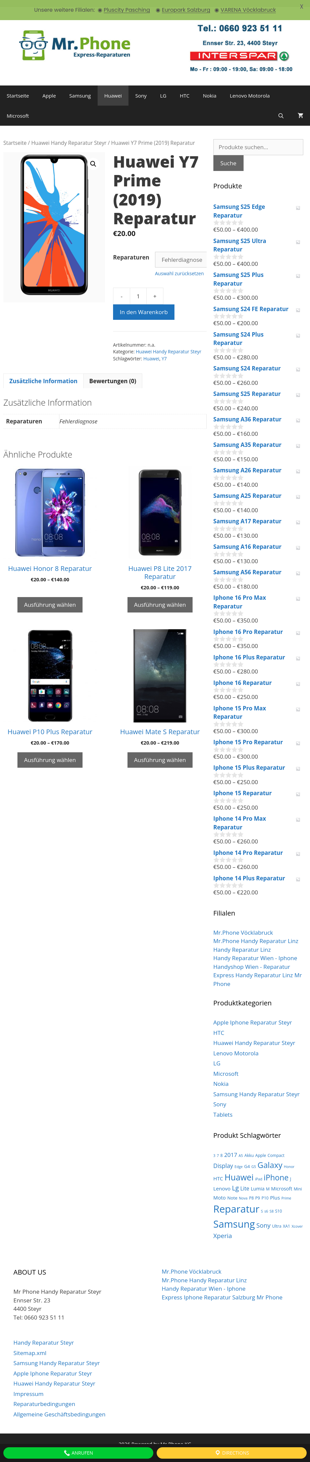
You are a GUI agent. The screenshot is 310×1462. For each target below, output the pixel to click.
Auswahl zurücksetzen (179, 266)
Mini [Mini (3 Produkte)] (298, 1182)
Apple (49, 88)
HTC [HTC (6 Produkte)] (218, 1171)
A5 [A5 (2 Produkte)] (241, 1148)
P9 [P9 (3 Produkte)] (257, 1191)
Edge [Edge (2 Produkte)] (239, 1159)
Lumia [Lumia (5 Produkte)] (257, 1181)
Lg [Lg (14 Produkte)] (235, 1181)
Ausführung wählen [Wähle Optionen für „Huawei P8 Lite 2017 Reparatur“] (160, 597)
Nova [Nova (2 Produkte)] (243, 1191)
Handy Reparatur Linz (242, 942)
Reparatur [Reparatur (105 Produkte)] (236, 1201)
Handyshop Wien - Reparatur (251, 959)
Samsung (80, 88)
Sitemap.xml (29, 1345)
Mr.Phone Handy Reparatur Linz (255, 934)
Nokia (209, 88)
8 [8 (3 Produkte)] (221, 1148)
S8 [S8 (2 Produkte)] (272, 1204)
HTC (185, 88)
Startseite (18, 88)
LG (163, 88)
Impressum (28, 1386)
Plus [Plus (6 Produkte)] (275, 1190)
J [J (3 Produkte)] (290, 1172)
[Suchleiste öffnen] (281, 109)
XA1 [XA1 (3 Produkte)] (286, 1219)
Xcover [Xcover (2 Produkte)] (297, 1219)
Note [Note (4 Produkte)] (232, 1191)
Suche (228, 156)
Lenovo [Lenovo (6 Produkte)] (221, 1181)
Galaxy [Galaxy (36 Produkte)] (270, 1157)
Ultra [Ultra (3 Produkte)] (276, 1219)
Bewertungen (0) (112, 373)
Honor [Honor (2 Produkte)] (289, 1159)
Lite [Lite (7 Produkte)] (244, 1181)
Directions (231, 1453)
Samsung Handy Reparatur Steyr (256, 1087)
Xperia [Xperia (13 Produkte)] (222, 1228)
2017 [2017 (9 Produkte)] (230, 1148)
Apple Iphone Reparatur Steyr (252, 1015)
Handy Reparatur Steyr (43, 1335)
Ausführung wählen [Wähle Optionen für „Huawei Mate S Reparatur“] (160, 753)
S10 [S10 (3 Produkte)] (278, 1204)
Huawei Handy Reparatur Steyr (68, 135)
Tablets (222, 1107)
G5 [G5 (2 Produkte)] (253, 1159)
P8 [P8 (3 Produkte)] (251, 1191)
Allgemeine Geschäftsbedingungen (59, 1407)
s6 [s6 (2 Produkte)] (266, 1204)
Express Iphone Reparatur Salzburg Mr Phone (222, 1290)
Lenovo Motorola (250, 88)
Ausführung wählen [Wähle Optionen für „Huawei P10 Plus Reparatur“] (50, 753)
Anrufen (78, 1453)
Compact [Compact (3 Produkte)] (276, 1148)
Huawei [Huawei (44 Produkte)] (239, 1170)
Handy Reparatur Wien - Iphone (255, 951)
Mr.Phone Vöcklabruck (243, 925)
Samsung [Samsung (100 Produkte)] (234, 1216)
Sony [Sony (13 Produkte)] (263, 1218)
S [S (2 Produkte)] (262, 1204)
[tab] (43, 373)
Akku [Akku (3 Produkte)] (249, 1148)
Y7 (164, 351)
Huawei (113, 88)
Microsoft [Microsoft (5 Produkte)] (281, 1181)
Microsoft (18, 108)
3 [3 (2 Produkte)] (214, 1148)
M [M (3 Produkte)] (268, 1182)
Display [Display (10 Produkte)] (223, 1158)
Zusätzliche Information (43, 373)
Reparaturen (131, 250)
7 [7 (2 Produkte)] (218, 1148)
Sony (141, 88)
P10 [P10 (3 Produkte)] (264, 1191)
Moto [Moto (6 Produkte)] (219, 1190)
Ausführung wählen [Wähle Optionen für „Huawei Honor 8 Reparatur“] (50, 597)
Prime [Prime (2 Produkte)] (286, 1191)
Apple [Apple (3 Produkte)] (260, 1148)
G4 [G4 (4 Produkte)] (247, 1159)
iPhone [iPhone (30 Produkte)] (276, 1170)
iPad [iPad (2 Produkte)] (258, 1172)
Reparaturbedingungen (44, 1397)
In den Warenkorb (144, 305)
